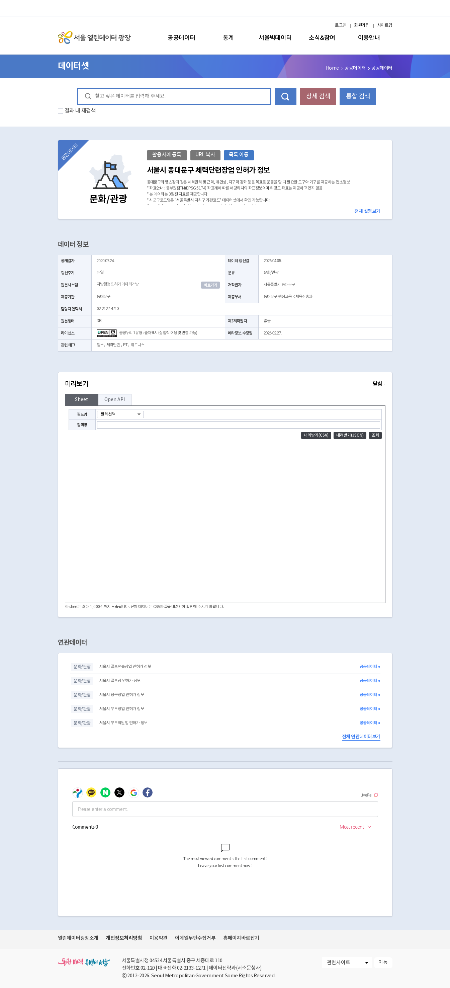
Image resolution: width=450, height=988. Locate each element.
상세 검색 (318, 96)
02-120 (148, 968)
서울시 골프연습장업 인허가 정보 (125, 667)
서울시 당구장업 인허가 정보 (121, 695)
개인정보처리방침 (124, 938)
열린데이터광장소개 (78, 938)
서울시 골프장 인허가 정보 (120, 681)
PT (125, 345)
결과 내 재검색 (80, 110)
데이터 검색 (285, 96)
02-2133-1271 (191, 968)
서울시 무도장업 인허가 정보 (121, 709)
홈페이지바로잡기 (241, 938)
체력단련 (113, 345)
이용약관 (159, 938)
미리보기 (225, 384)
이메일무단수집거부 (195, 938)
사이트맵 (384, 25)
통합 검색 (358, 96)
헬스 (100, 345)
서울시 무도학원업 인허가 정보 (123, 723)
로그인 (340, 25)
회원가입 (361, 25)
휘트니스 (137, 345)
